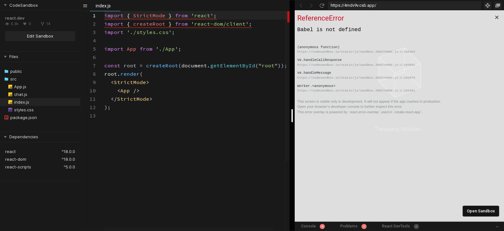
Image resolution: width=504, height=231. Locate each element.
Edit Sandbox (40, 35)
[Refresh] (322, 5)
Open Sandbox (481, 211)
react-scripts (18, 166)
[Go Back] (301, 5)
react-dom (15, 159)
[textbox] (104, 11)
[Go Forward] (311, 5)
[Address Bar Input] (404, 5)
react (10, 151)
